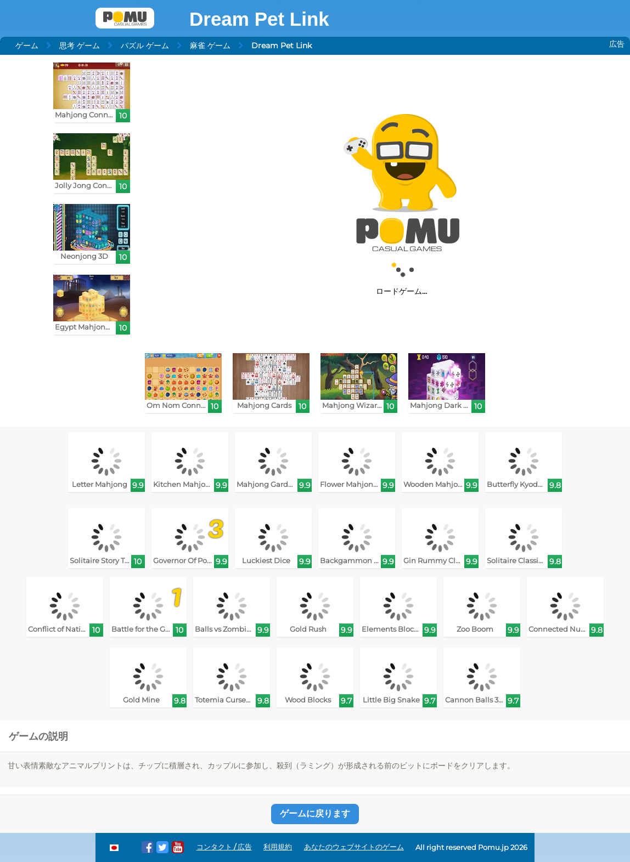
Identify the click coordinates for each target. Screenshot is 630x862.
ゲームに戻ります (315, 813)
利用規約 (277, 847)
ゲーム (26, 45)
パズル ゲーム (145, 45)
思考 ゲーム (79, 45)
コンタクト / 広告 (224, 847)
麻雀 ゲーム (210, 45)
